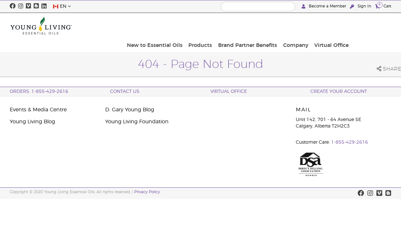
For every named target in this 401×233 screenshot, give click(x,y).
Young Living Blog (32, 121)
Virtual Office (372, 25)
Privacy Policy (147, 192)
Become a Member (324, 6)
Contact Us (124, 91)
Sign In (361, 6)
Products (247, 25)
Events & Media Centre (38, 109)
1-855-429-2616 (349, 142)
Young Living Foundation (137, 121)
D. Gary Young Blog (129, 109)
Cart (383, 6)
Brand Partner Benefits (292, 25)
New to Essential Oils (204, 25)
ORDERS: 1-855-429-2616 (39, 91)
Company (338, 25)
